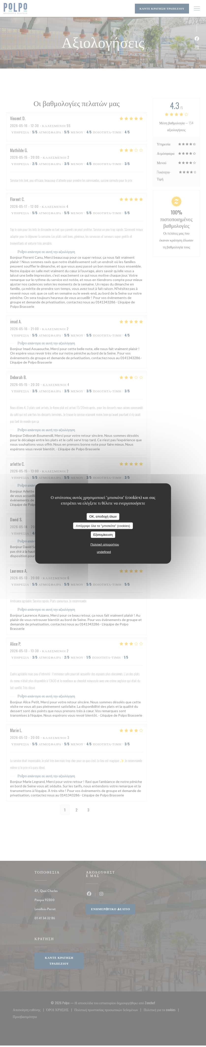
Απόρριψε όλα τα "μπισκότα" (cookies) (103, 525)
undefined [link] (104, 551)
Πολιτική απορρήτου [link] (105, 544)
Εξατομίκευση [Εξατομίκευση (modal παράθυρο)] (103, 535)
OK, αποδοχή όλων (103, 516)
